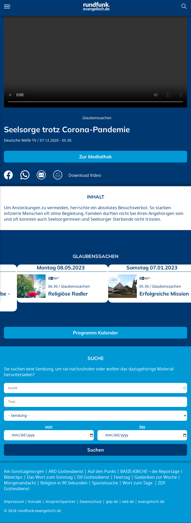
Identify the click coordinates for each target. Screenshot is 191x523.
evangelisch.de (151, 501)
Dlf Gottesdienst (93, 477)
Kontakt (34, 501)
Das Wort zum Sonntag (50, 477)
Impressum (14, 501)
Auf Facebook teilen (8, 174)
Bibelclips (13, 477)
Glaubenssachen (97, 118)
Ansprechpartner (61, 501)
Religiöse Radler (68, 293)
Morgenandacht (20, 483)
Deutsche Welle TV (20, 140)
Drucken (57, 174)
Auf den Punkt (102, 471)
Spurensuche (105, 483)
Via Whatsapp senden (24, 174)
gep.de (112, 501)
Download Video (85, 175)
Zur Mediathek (95, 157)
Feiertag (122, 477)
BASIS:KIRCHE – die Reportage (150, 471)
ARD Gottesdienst (65, 471)
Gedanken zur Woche (155, 477)
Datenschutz (91, 501)
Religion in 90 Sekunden (64, 483)
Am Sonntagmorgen (24, 471)
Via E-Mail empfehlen (41, 174)
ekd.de (128, 501)
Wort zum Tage (137, 483)
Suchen (184, 6)
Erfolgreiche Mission (164, 293)
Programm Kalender (95, 333)
